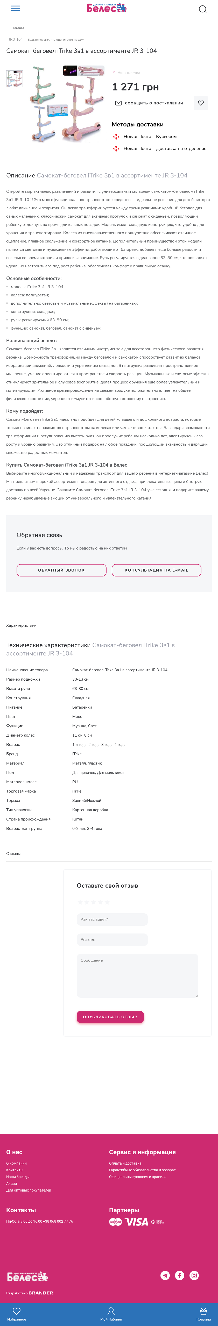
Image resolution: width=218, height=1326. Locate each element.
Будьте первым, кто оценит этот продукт (57, 40)
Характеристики (21, 625)
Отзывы (13, 854)
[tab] (109, 625)
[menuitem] (16, 1163)
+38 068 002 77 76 (58, 1221)
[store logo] (109, 9)
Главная (18, 28)
